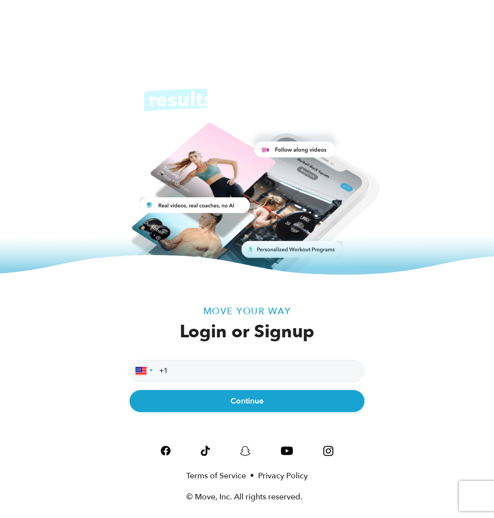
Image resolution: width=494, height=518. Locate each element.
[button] (143, 371)
